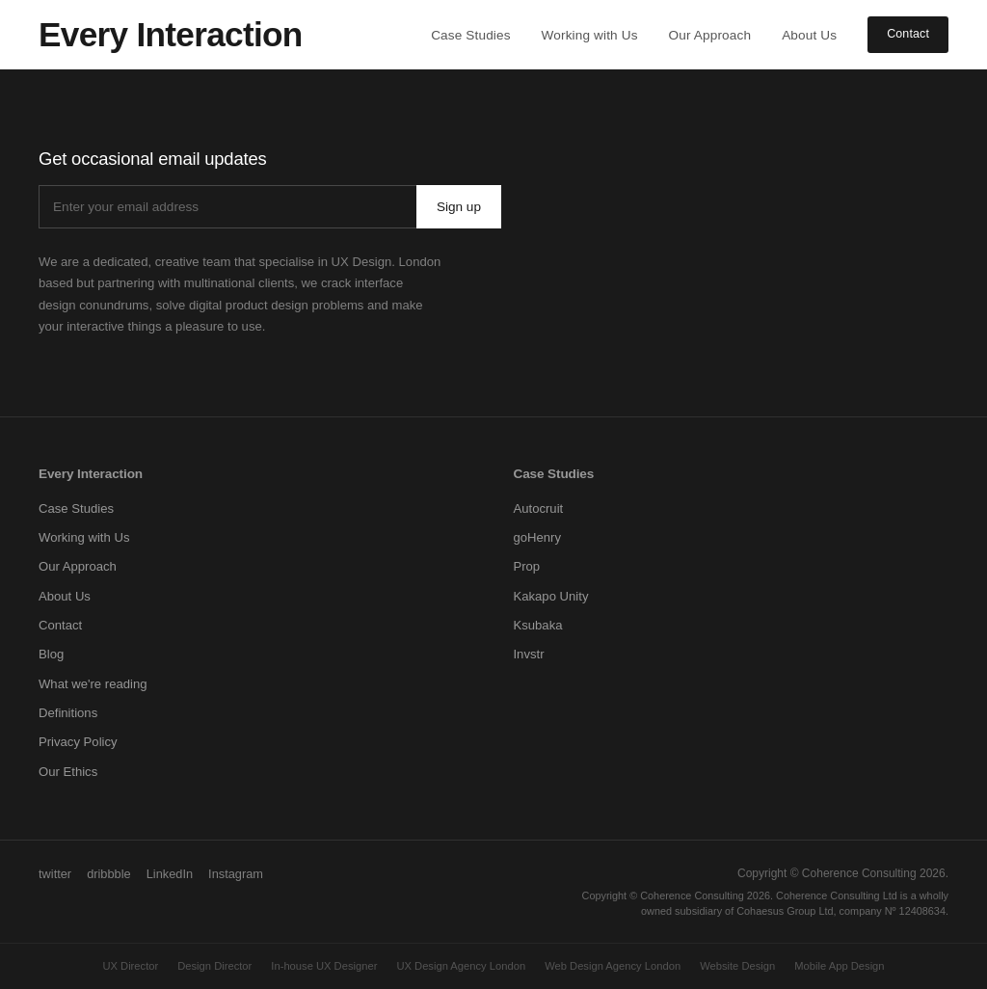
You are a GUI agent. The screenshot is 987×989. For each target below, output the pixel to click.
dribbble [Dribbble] (109, 874)
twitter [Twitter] (55, 874)
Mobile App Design (839, 966)
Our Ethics (68, 771)
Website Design (737, 966)
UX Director (130, 966)
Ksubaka (537, 625)
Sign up (459, 207)
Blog (51, 654)
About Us (809, 35)
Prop (526, 566)
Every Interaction (91, 474)
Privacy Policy (78, 742)
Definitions (68, 713)
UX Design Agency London (460, 966)
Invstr (528, 654)
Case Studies (470, 35)
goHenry (537, 537)
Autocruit (538, 508)
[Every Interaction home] (171, 35)
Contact (908, 33)
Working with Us (590, 35)
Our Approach (710, 35)
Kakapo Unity (550, 596)
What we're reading (93, 684)
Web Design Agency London (612, 966)
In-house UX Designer (324, 966)
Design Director (214, 966)
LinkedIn (170, 874)
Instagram (235, 874)
